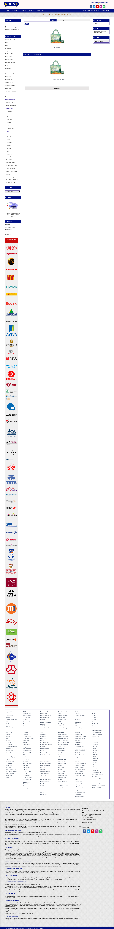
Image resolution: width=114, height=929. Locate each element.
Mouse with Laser (44, 717)
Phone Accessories (10, 73)
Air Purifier (43, 725)
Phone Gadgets (61, 723)
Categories (13, 10)
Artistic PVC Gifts (62, 762)
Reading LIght (26, 785)
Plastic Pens (43, 793)
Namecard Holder (62, 777)
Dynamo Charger (62, 719)
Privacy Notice (8, 229)
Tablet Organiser (10, 773)
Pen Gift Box (43, 787)
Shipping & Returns (10, 226)
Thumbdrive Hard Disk (10, 90)
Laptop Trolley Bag (10, 756)
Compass (77, 713)
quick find (8, 20)
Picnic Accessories (45, 760)
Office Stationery (79, 742)
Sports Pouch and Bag (11, 771)
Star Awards (9, 735)
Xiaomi (8, 156)
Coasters (25, 719)
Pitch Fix (8, 136)
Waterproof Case (62, 729)
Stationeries (8, 87)
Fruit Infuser (26, 725)
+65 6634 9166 (92, 4)
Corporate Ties (9, 715)
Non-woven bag (10, 760)
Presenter (42, 719)
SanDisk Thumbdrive (80, 775)
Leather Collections (10, 62)
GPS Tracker (26, 754)
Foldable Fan (43, 737)
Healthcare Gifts (9, 53)
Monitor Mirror (26, 756)
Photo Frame (43, 758)
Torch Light (25, 787)
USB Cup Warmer (27, 762)
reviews (95, 28)
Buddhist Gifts (61, 748)
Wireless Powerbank (63, 744)
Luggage (8, 758)
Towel (7, 723)
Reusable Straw (27, 735)
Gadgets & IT (8, 50)
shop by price (9, 187)
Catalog (44, 14)
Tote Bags (57, 46)
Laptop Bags (9, 754)
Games (42, 740)
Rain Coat (94, 727)
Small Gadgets (61, 783)
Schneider (8, 142)
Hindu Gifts (60, 752)
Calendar (77, 725)
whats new (8, 197)
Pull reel (60, 779)
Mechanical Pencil (44, 781)
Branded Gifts (64, 14)
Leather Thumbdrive (80, 764)
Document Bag (9, 748)
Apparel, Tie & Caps (10, 39)
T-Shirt (7, 721)
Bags (6, 44)
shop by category (10, 36)
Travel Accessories (10, 93)
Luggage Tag (78, 785)
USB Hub (25, 769)
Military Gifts (8, 67)
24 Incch (94, 717)
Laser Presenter (9, 59)
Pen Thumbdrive (79, 773)
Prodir (7, 139)
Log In (88, 10)
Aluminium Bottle (27, 713)
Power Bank (8, 76)
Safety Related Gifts (45, 764)
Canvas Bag (9, 742)
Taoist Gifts (60, 756)
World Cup (77, 719)
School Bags (9, 764)
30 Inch (94, 721)
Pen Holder (77, 744)
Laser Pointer (43, 713)
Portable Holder (61, 725)
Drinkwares (8, 47)
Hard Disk (77, 760)
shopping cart (97, 20)
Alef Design (9, 110)
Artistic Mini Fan (62, 760)
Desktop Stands (61, 717)
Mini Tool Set (61, 773)
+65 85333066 (101, 4)
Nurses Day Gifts (27, 779)
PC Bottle (25, 731)
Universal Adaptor (79, 795)
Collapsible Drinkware (28, 721)
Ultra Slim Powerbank (63, 740)
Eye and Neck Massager (29, 752)
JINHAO (8, 122)
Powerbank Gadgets (63, 737)
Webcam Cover (61, 789)
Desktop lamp (26, 783)
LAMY (7, 125)
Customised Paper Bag (11, 746)
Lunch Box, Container (45, 752)
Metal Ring (8, 733)
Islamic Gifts (61, 754)
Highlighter (77, 731)
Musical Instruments (45, 754)
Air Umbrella (95, 723)
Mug (24, 729)
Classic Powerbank (62, 733)
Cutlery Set (43, 735)
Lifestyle (7, 64)
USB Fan (25, 764)
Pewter (7, 173)
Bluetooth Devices (27, 750)
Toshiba (8, 148)
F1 (75, 717)
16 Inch (94, 713)
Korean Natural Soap (11, 170)
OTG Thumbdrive (79, 771)
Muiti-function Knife (62, 775)
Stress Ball (60, 787)
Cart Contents (104, 10)
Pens (6, 70)
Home (6, 10)
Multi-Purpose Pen (44, 785)
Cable (59, 713)
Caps (7, 713)
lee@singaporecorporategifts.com (98, 2)
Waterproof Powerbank (63, 742)
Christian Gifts (61, 750)
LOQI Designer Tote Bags (58, 78)
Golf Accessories (44, 742)
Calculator (77, 723)
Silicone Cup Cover (62, 781)
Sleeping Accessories (80, 791)
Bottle (93, 725)
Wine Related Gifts (45, 771)
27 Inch (94, 719)
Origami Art (43, 756)
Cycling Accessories (80, 715)
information (8, 221)
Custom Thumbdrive (80, 754)
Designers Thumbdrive (80, 756)
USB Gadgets (26, 766)
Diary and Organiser (80, 727)
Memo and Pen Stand (80, 735)
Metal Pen (42, 783)
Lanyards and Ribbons (11, 719)
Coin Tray (60, 764)
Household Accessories (46, 744)
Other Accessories (79, 787)
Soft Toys (42, 766)
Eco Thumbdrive (79, 758)
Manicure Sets (61, 771)
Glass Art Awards (10, 729)
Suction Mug (26, 740)
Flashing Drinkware (28, 723)
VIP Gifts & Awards (53, 14)
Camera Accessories (63, 715)
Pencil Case (9, 762)
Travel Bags (78, 793)
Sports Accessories (10, 85)
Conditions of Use (9, 231)
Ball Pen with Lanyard (45, 779)
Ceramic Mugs (26, 717)
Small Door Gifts (9, 82)
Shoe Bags (8, 766)
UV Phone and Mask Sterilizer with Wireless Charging (12, 213)
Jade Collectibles (10, 168)
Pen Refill (42, 789)
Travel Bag (8, 777)
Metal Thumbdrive (79, 766)
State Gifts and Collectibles (12, 179)
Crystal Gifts (8, 159)
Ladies (42, 750)
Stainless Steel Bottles (28, 737)
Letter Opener (78, 733)
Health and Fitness (27, 777)
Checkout (95, 10)
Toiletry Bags (9, 775)
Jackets (8, 717)
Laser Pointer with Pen (46, 715)
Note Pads (77, 740)
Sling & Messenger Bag (11, 769)
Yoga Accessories (44, 773)
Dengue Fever (26, 775)
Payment (7, 224)
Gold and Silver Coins (11, 165)
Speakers (25, 760)
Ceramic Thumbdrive (80, 750)
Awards (7, 42)
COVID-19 (25, 773)
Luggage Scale (78, 783)
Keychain (60, 769)
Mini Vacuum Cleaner (80, 737)
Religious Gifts (9, 79)
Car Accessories (44, 729)
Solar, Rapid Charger (63, 727)
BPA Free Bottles (27, 715)
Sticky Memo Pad (79, 746)
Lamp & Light (8, 56)
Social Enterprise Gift (63, 785)
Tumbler (25, 742)
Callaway (8, 116)
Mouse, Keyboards (27, 758)
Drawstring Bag (9, 750)
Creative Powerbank (63, 735)
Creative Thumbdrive (80, 752)
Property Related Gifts (45, 762)
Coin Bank (43, 733)
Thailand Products (10, 182)
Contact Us (35, 10)
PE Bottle (25, 733)
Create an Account (24, 10)
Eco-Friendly (61, 766)
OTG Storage (61, 721)
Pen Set (42, 791)
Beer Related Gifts (44, 727)
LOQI (71, 14)
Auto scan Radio (27, 748)
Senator (8, 145)
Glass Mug (25, 727)
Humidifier (42, 746)
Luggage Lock (78, 781)
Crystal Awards (9, 727)
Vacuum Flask (26, 744)
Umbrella (7, 96)
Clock (41, 731)
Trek (7, 150)
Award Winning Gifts (10, 105)
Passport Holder (79, 789)
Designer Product (10, 162)
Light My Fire (9, 127)
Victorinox (8, 153)
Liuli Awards (9, 731)
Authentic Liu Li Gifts (10, 102)
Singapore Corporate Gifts (12, 176)
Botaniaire (8, 113)
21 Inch (94, 715)
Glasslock (8, 119)
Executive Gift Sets (79, 729)
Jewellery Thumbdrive (80, 762)
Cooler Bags (9, 744)
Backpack (8, 740)
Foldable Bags (9, 752)
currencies (96, 37)
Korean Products (44, 748)
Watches (42, 769)
